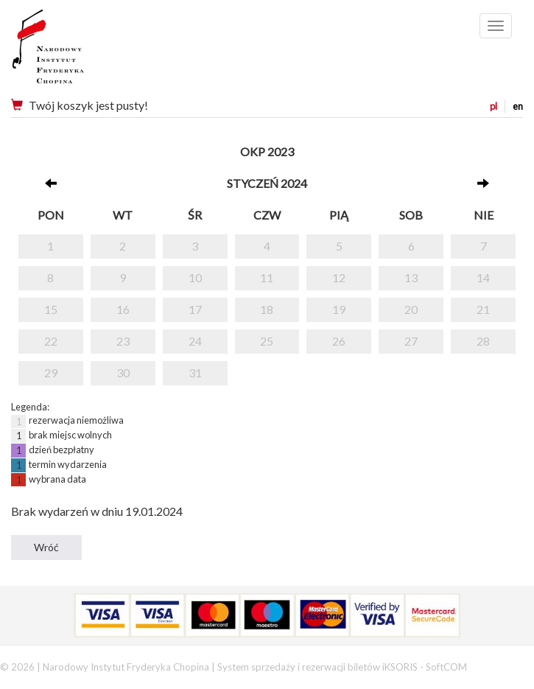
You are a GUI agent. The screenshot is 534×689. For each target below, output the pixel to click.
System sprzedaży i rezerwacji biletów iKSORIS (317, 667)
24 (195, 341)
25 (266, 341)
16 (123, 309)
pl (493, 106)
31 (195, 373)
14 (483, 277)
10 (195, 277)
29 (50, 373)
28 (483, 341)
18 (266, 309)
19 (338, 309)
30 (123, 373)
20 (411, 309)
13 (411, 277)
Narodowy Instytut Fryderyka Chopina (75, 51)
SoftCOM (446, 667)
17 (195, 309)
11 (266, 277)
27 (411, 341)
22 (50, 341)
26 (338, 341)
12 (338, 277)
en (518, 106)
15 (50, 309)
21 (483, 309)
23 (123, 341)
